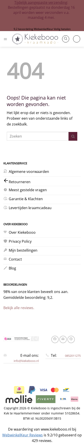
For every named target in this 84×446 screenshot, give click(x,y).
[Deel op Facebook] (55, 339)
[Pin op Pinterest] (71, 339)
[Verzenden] (73, 136)
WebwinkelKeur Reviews (22, 435)
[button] (6, 38)
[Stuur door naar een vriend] (63, 339)
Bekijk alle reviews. (18, 307)
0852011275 (73, 356)
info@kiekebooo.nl (26, 361)
